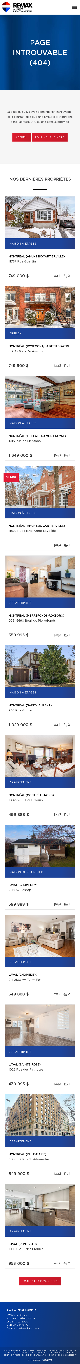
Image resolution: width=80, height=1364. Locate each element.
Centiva (47, 1360)
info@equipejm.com (27, 1328)
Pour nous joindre (49, 137)
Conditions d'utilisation (34, 1355)
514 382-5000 (20, 1322)
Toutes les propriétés (40, 1281)
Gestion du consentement (62, 1355)
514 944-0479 (20, 1325)
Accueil (21, 137)
